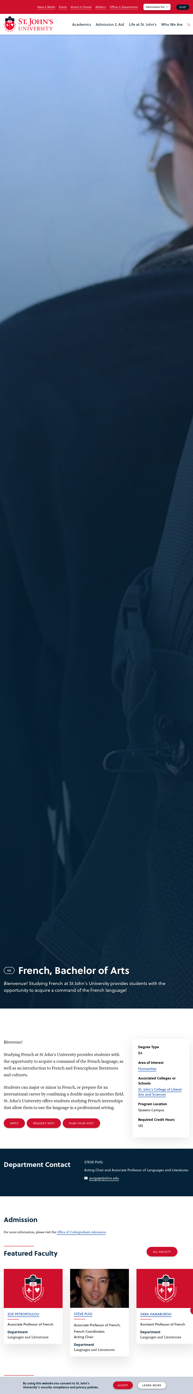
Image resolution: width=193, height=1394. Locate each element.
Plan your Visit (81, 1123)
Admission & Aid (110, 24)
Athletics (100, 7)
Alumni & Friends (81, 7)
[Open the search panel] (188, 28)
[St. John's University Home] (28, 24)
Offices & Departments (124, 7)
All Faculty (162, 1252)
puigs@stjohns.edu (104, 1177)
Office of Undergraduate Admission (81, 1232)
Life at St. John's (143, 24)
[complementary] (152, 1366)
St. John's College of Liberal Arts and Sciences (160, 1092)
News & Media (46, 7)
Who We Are (171, 24)
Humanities (147, 1068)
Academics (81, 24)
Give (182, 7)
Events (63, 7)
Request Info (43, 1123)
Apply (14, 1123)
